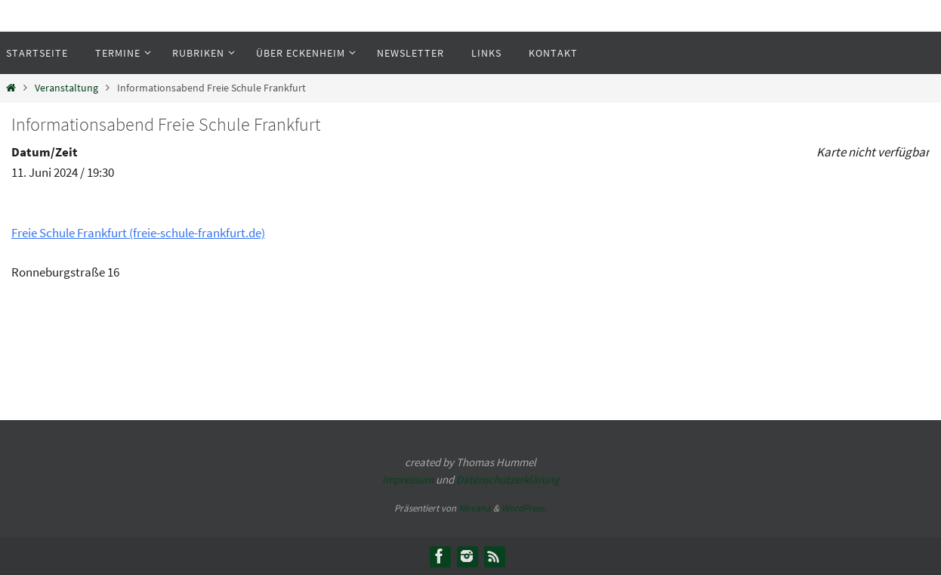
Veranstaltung (66, 88)
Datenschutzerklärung (508, 479)
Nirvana (474, 508)
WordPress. (524, 508)
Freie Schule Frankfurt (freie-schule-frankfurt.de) (138, 232)
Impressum (407, 479)
